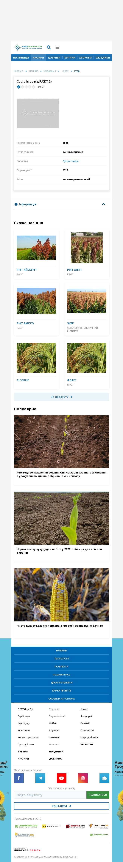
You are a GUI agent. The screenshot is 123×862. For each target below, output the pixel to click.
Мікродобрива (89, 737)
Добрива (54, 57)
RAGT (20, 274)
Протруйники (26, 744)
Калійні (84, 723)
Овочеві (54, 744)
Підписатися (98, 794)
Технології (61, 658)
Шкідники (103, 57)
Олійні (52, 723)
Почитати (61, 666)
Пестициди (21, 57)
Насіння (38, 57)
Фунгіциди (24, 723)
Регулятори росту (28, 737)
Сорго (65, 71)
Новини (61, 650)
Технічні (54, 737)
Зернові (54, 709)
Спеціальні (50, 71)
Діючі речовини (61, 682)
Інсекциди (24, 730)
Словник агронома (61, 698)
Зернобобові (57, 716)
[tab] (61, 204)
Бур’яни (69, 57)
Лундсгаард (70, 161)
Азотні (84, 709)
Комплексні (87, 730)
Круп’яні (54, 730)
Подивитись (61, 674)
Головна (18, 71)
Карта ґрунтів (61, 690)
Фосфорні (86, 716)
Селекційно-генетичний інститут (82, 329)
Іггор (77, 71)
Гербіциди (24, 716)
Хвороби (85, 57)
